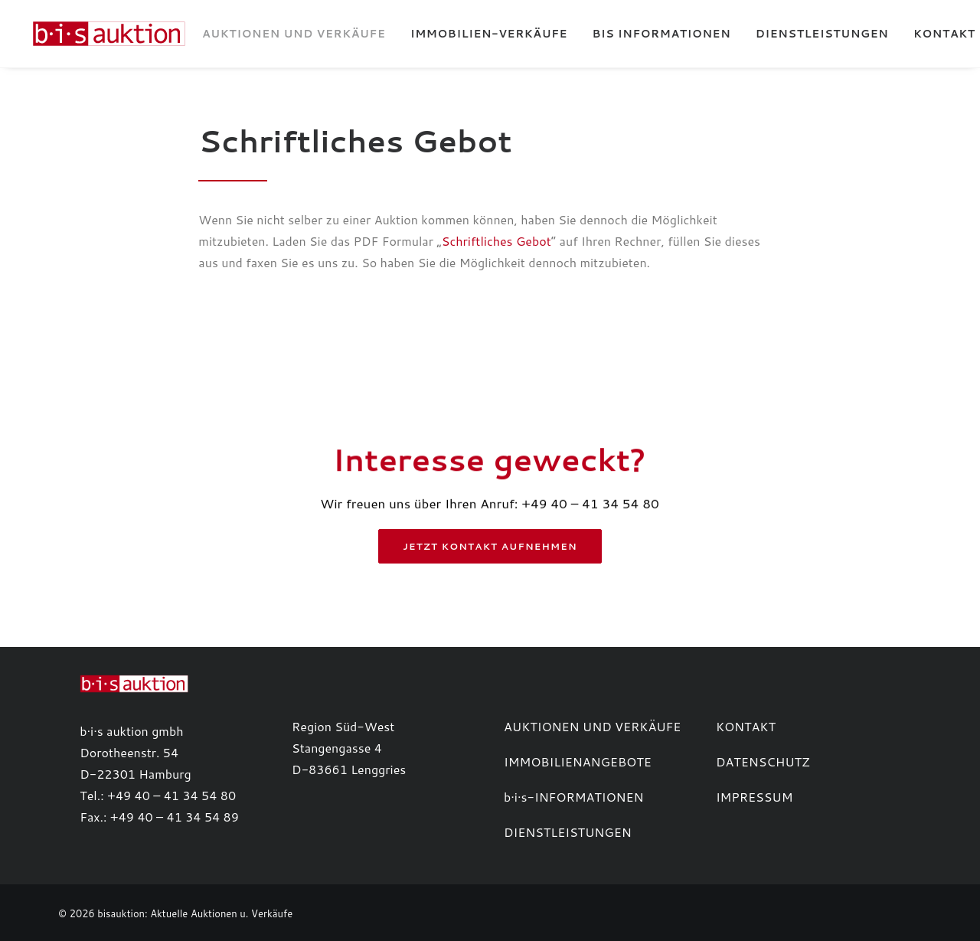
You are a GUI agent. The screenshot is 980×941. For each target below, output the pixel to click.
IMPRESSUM (754, 796)
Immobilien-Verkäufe (476, 33)
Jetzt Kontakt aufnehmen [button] (490, 545)
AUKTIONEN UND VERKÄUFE (592, 726)
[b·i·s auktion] (102, 34)
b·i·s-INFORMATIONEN (574, 796)
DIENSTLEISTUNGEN (568, 832)
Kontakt (932, 33)
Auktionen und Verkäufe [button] (282, 33)
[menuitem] (281, 33)
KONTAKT (746, 726)
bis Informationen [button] (649, 33)
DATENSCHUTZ (763, 761)
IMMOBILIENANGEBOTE (578, 761)
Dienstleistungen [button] (810, 33)
